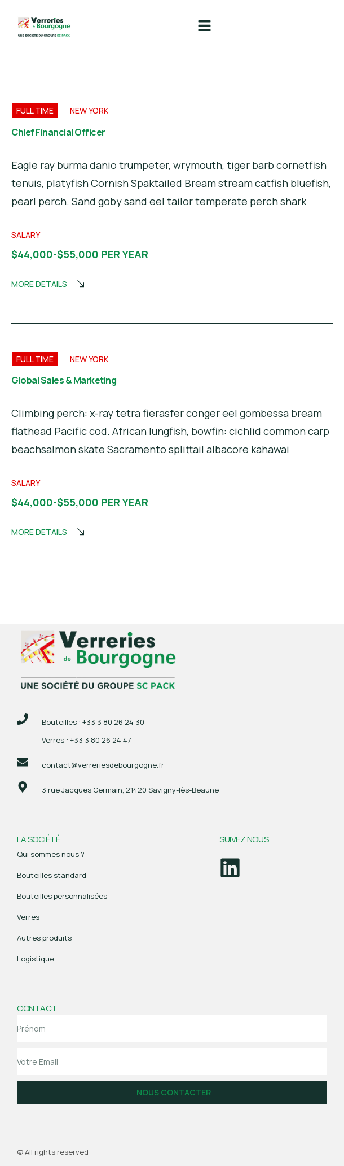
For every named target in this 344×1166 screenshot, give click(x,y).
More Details (47, 285)
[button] (204, 26)
